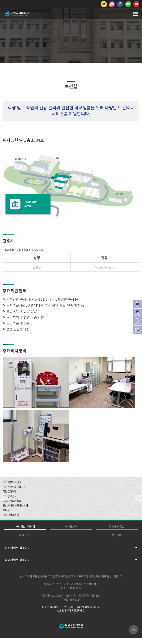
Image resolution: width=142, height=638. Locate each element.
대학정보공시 (71, 526)
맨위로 (133, 629)
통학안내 (116, 535)
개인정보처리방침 (25, 526)
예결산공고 (25, 535)
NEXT (138, 498)
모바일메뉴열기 (135, 14)
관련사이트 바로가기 (18, 547)
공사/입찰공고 (116, 526)
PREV (4, 498)
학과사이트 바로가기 (18, 560)
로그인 (137, 307)
